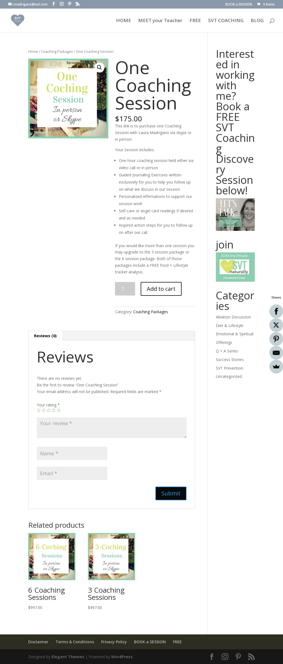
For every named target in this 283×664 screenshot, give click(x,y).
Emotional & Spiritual (234, 333)
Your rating (48, 404)
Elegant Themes (67, 656)
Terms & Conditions (75, 641)
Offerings (224, 342)
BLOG (257, 21)
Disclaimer (38, 641)
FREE (195, 21)
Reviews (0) (45, 335)
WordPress (122, 656)
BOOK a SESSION (239, 5)
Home (33, 51)
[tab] (45, 336)
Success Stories (230, 359)
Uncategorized (229, 376)
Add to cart (161, 288)
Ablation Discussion (233, 317)
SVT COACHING (225, 21)
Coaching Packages (57, 51)
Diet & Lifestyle (229, 325)
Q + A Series (227, 351)
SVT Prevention (229, 368)
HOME (123, 21)
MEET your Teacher (160, 21)
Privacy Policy (114, 641)
